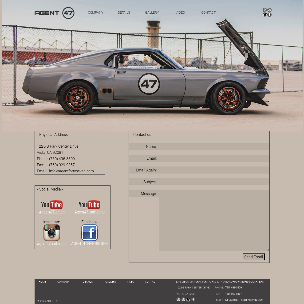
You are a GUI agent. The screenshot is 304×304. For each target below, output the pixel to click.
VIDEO (180, 12)
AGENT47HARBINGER (89, 241)
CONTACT (208, 12)
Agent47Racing (52, 209)
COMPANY (95, 12)
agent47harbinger (52, 241)
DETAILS (124, 12)
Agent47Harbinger (90, 209)
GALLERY (152, 12)
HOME (42, 281)
